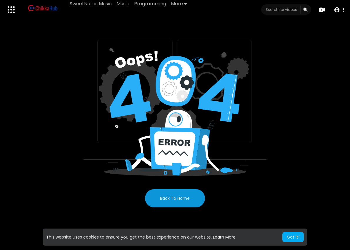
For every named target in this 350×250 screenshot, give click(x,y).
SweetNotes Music (91, 3)
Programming (150, 3)
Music (122, 3)
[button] (339, 9)
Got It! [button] (293, 237)
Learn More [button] (224, 237)
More (179, 3)
